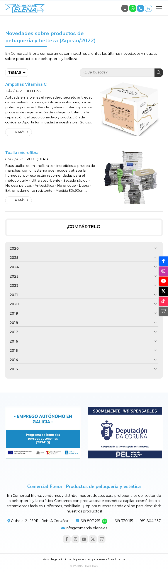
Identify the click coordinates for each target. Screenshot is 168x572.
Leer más (16, 132)
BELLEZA (33, 91)
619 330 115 (124, 521)
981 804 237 (150, 521)
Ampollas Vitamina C (26, 84)
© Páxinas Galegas (84, 566)
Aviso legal (50, 559)
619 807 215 (90, 521)
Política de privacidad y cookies (83, 559)
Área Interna (116, 559)
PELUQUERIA (38, 159)
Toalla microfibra (22, 152)
